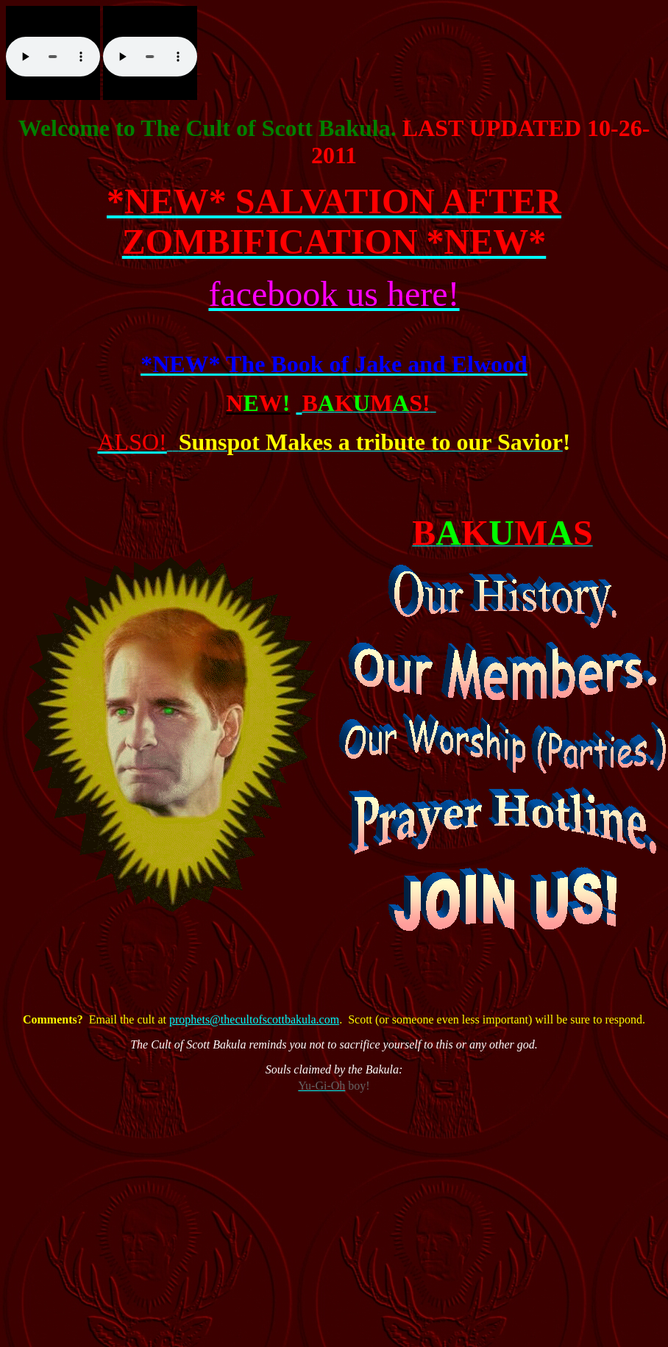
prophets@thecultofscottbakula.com (254, 1019)
